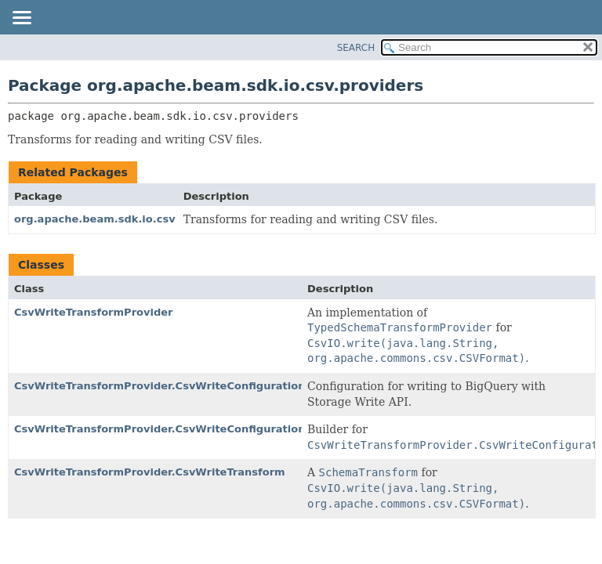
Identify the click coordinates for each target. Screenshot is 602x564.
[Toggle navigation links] (21, 19)
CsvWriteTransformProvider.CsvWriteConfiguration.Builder (182, 429)
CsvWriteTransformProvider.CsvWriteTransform (149, 472)
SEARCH (356, 47)
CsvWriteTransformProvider (93, 312)
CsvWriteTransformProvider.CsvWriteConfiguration (160, 386)
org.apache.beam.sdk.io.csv (95, 219)
